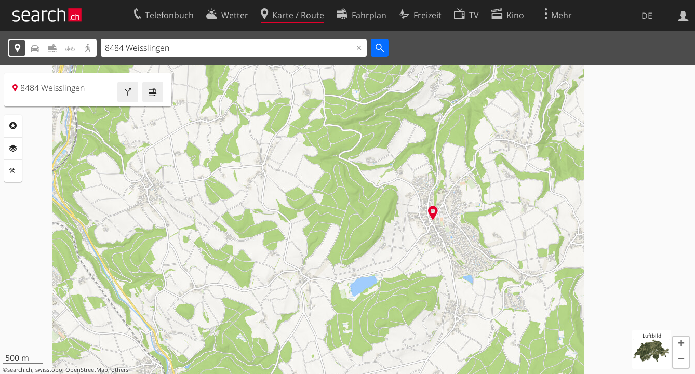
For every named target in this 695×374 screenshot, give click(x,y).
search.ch (19, 369)
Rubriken (13, 126)
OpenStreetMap (86, 369)
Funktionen (13, 171)
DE (646, 15)
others (119, 369)
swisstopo (48, 369)
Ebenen (13, 148)
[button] (681, 344)
